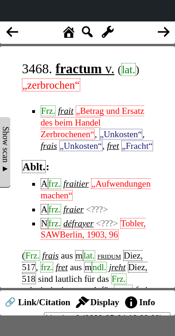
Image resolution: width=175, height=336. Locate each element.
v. (85, 68)
